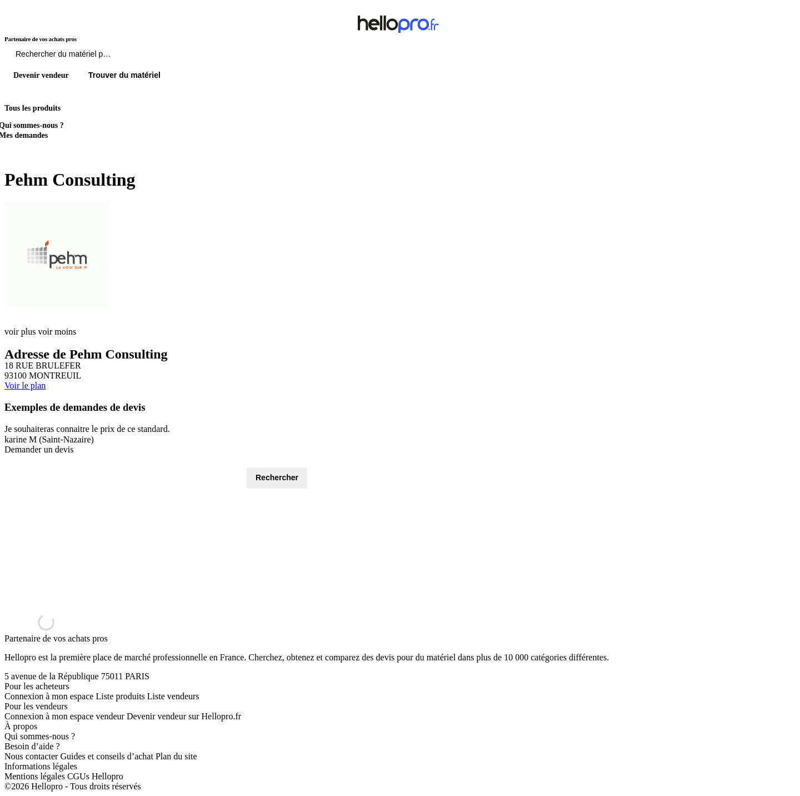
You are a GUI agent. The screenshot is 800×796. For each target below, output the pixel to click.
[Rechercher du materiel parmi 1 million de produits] (125, 56)
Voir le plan (25, 385)
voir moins (57, 331)
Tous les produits (32, 108)
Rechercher (277, 477)
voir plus (20, 331)
